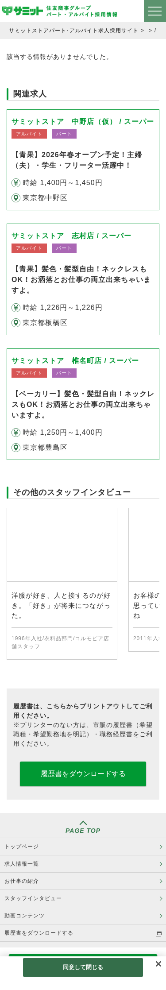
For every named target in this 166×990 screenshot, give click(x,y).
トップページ (21, 846)
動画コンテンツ (24, 916)
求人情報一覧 (21, 864)
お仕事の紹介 (21, 881)
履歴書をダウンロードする (83, 773)
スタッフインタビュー (33, 898)
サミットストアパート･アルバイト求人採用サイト (74, 30)
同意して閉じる (83, 967)
